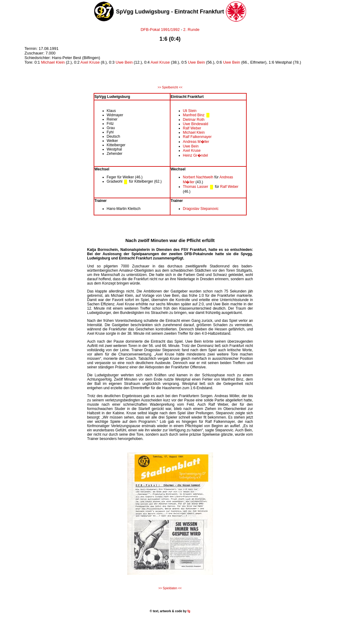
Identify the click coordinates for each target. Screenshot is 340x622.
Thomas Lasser (195, 186)
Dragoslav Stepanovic (201, 209)
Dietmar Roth (194, 119)
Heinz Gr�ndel (195, 155)
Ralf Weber (192, 128)
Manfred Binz (194, 115)
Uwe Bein (124, 62)
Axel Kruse (90, 62)
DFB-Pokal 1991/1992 (160, 29)
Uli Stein (190, 111)
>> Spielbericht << (170, 87)
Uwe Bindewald (195, 124)
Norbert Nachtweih (198, 177)
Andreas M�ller (196, 142)
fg (188, 611)
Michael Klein (53, 62)
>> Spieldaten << (169, 588)
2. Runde (191, 29)
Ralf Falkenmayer (197, 137)
